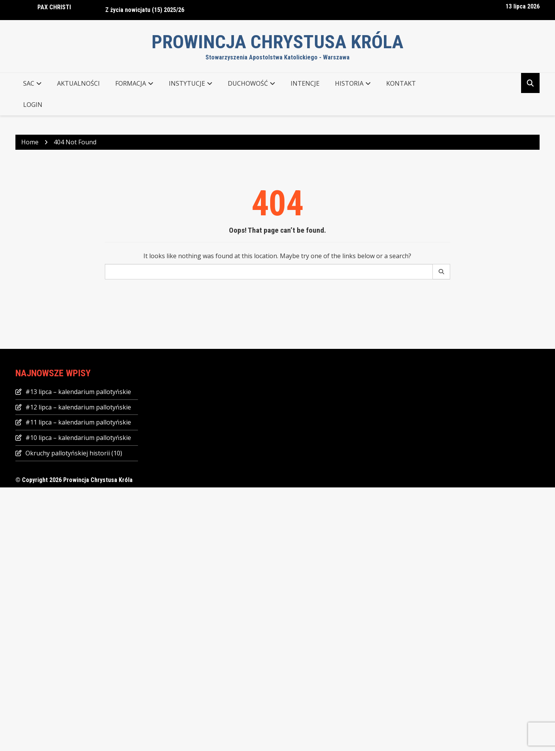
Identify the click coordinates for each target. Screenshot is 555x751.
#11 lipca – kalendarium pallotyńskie (78, 422)
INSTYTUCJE (187, 83)
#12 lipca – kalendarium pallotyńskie (78, 407)
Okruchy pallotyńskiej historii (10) (73, 453)
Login (32, 104)
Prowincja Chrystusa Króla (277, 42)
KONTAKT (401, 83)
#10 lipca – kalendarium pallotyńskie (78, 437)
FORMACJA (130, 83)
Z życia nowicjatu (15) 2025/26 (144, 10)
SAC (28, 83)
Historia (349, 83)
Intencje (305, 83)
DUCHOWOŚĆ (248, 83)
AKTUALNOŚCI (78, 83)
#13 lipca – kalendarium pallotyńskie (78, 391)
